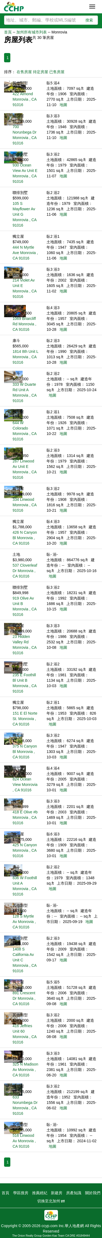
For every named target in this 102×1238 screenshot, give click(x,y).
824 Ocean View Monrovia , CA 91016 (25, 784)
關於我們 (92, 1193)
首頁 (8, 32)
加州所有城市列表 (31, 32)
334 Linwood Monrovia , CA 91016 (24, 505)
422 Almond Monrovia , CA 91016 (24, 99)
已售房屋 (56, 72)
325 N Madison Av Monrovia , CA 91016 (25, 1069)
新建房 (56, 1193)
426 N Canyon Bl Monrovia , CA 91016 (25, 537)
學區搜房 (20, 1193)
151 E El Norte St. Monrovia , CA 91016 (25, 718)
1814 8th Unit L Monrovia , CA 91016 (25, 357)
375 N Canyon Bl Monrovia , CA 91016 (25, 751)
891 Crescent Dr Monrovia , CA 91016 (24, 998)
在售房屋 (24, 72)
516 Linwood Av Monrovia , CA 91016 (24, 1141)
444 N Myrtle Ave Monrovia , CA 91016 (25, 252)
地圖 (63, 105)
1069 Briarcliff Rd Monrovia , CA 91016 (24, 324)
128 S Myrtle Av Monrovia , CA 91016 (24, 921)
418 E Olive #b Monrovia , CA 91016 (25, 817)
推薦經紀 (39, 1193)
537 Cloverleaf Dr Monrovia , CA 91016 (25, 570)
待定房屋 (40, 72)
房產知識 (73, 1193)
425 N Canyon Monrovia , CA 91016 (25, 850)
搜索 (89, 20)
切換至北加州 (51, 1201)
